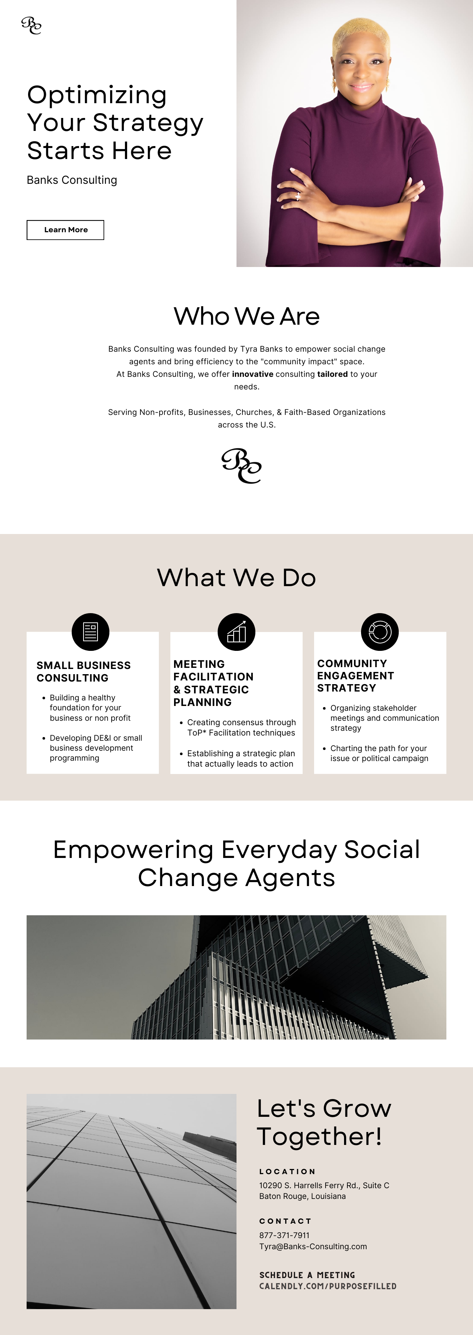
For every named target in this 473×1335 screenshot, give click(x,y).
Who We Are (291, 281)
